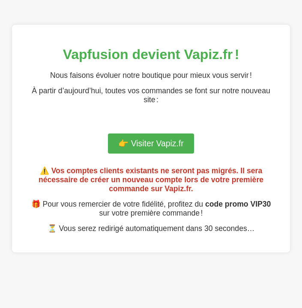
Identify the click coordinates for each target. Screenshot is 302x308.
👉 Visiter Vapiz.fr (150, 143)
